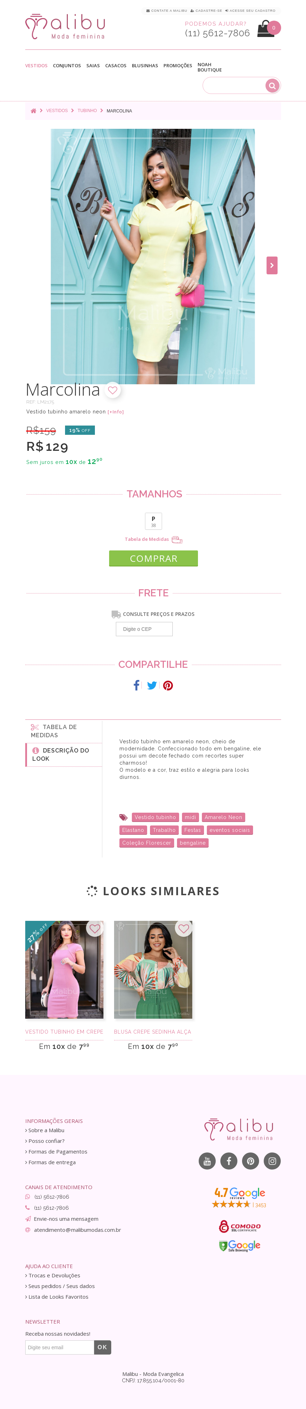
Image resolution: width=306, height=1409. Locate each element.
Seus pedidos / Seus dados (60, 1286)
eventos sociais (230, 830)
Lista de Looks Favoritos (56, 1296)
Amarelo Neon (223, 817)
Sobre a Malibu (44, 1130)
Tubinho (87, 110)
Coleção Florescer (146, 843)
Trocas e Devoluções (52, 1275)
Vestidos (36, 65)
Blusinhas (145, 65)
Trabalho (164, 830)
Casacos (116, 65)
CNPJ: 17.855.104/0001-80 (153, 1380)
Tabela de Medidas (153, 539)
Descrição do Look (60, 754)
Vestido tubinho (155, 817)
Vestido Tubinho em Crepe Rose (64, 1032)
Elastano (133, 830)
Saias (93, 65)
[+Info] (116, 412)
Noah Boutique (210, 67)
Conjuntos (67, 65)
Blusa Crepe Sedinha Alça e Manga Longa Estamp (153, 1032)
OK (103, 1347)
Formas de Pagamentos (56, 1151)
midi (190, 817)
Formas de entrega (50, 1162)
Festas (192, 830)
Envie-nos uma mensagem (66, 1218)
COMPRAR (154, 558)
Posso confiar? (45, 1141)
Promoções (177, 65)
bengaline (193, 843)
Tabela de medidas (54, 731)
